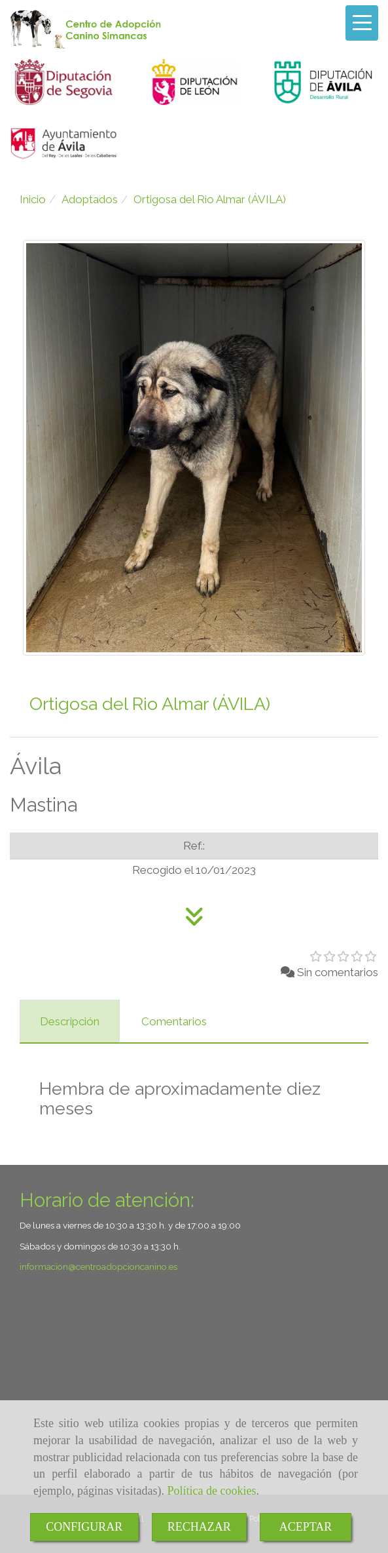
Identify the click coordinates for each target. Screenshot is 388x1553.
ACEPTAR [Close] (305, 1526)
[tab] (70, 1021)
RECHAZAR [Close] (199, 1526)
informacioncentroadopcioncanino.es (98, 1266)
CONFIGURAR (84, 1526)
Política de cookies (211, 1490)
